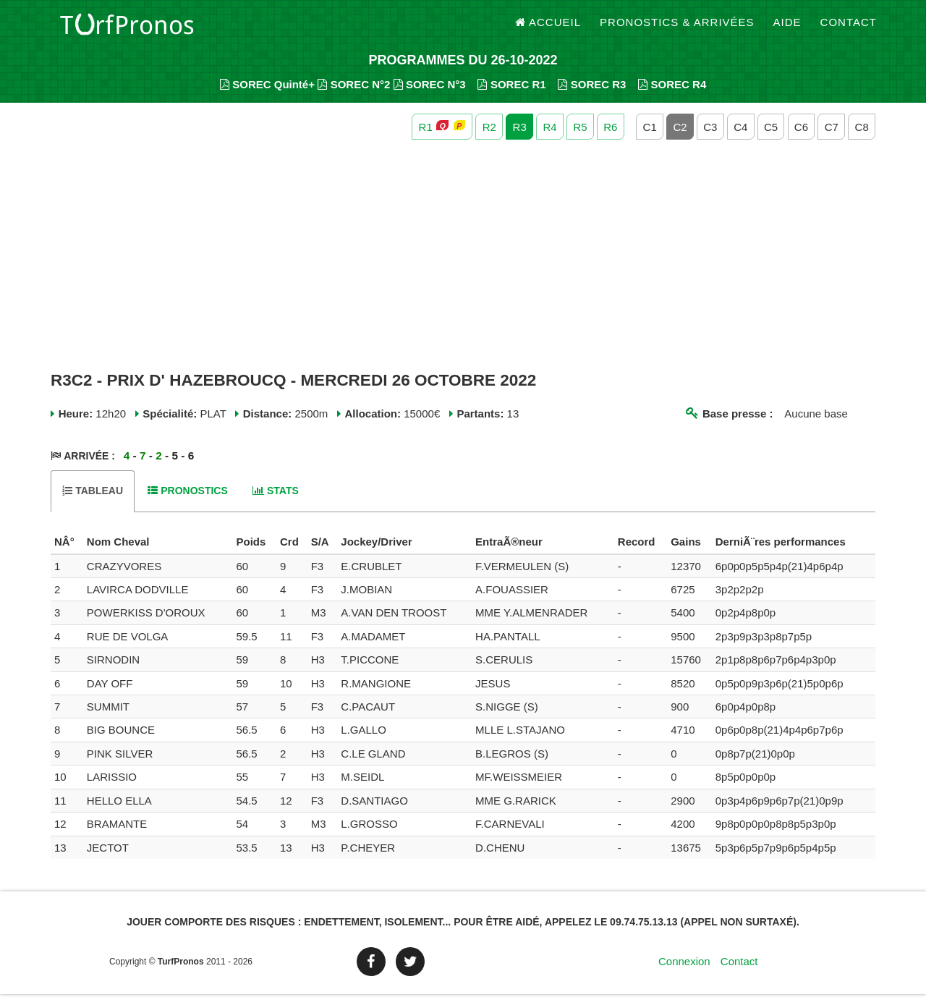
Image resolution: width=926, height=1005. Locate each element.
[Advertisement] (463, 266)
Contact (848, 28)
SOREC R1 (511, 94)
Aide (787, 28)
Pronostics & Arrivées (677, 28)
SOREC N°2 (354, 94)
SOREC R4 (672, 94)
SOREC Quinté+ (267, 94)
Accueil (548, 28)
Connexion (684, 972)
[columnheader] (67, 552)
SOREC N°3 (430, 94)
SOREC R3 (592, 94)
